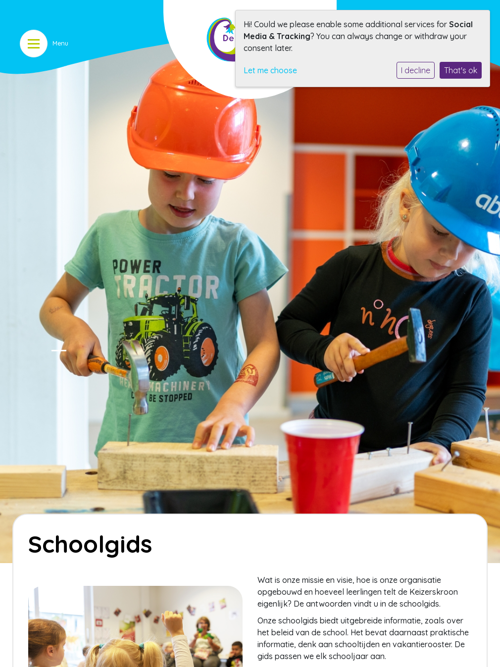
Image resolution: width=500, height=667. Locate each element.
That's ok (460, 70)
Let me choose (270, 70)
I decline (415, 70)
